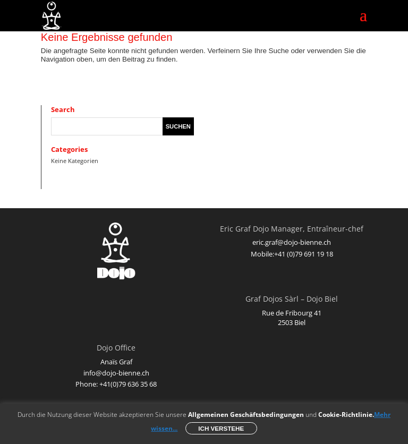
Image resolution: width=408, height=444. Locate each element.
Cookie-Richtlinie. (346, 415)
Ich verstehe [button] (221, 428)
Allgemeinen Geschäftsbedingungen (246, 415)
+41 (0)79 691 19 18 (303, 254)
